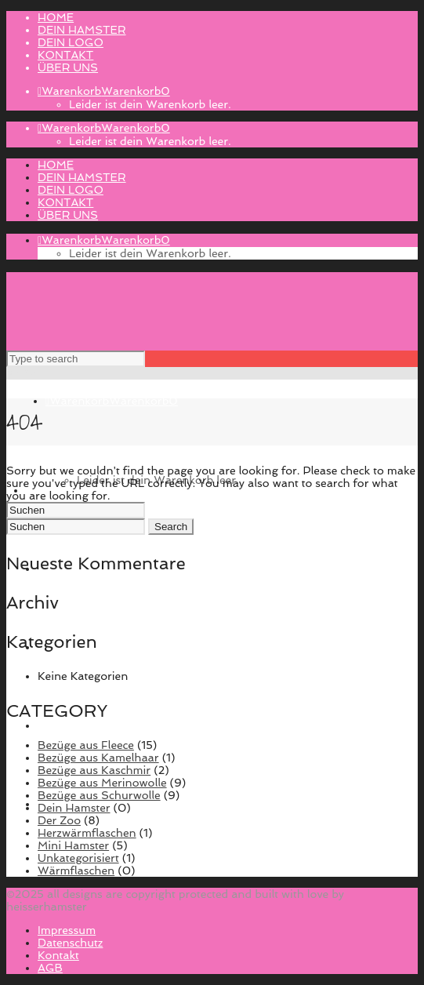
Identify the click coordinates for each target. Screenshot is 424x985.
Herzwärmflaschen (87, 833)
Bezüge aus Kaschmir (94, 770)
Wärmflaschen (76, 870)
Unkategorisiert (78, 858)
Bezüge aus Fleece (86, 745)
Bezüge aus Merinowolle (102, 782)
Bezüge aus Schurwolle (99, 795)
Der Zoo (59, 820)
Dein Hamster (74, 807)
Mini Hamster (73, 845)
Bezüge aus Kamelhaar (98, 757)
